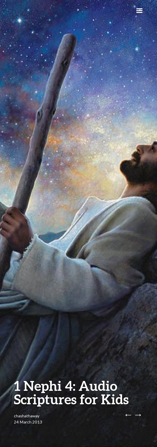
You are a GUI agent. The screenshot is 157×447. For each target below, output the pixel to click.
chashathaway (26, 415)
